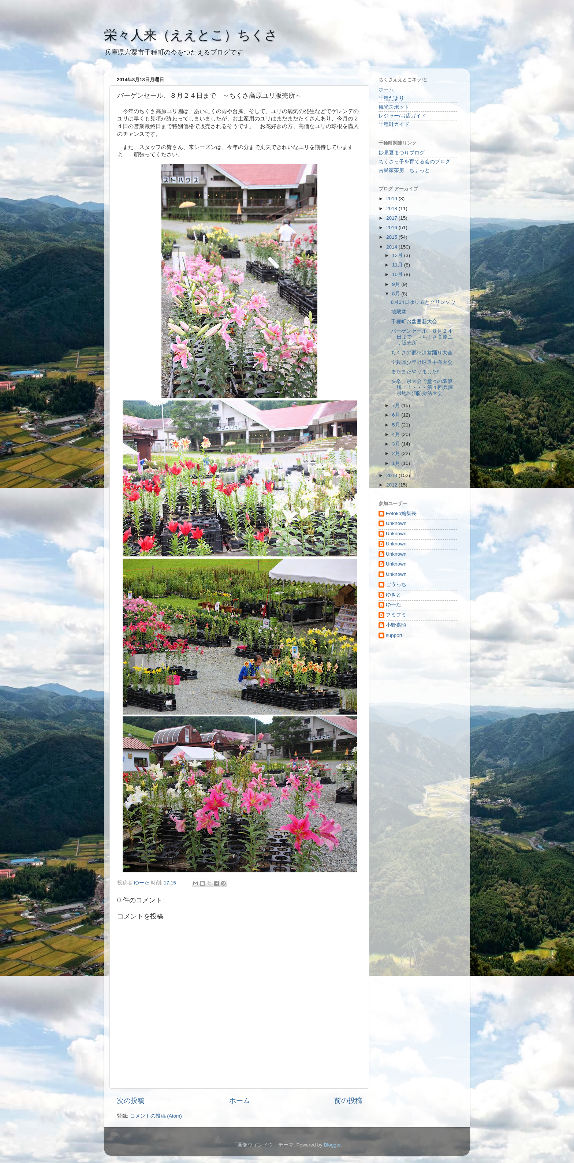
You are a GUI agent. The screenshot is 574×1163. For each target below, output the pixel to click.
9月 (396, 284)
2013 (392, 475)
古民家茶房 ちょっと (404, 170)
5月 (396, 425)
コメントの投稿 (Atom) (156, 1116)
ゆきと (393, 594)
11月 (398, 265)
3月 (396, 444)
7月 (396, 405)
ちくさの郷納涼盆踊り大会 (421, 352)
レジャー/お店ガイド (402, 116)
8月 (396, 294)
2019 (392, 198)
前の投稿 (348, 1100)
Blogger (332, 1145)
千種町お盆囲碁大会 (414, 321)
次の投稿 (131, 1100)
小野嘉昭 (396, 625)
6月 (396, 415)
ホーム (239, 1100)
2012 (392, 485)
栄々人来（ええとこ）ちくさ (191, 34)
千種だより (391, 98)
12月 (398, 255)
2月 (396, 453)
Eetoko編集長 (401, 513)
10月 (398, 274)
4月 (396, 434)
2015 (392, 237)
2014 (392, 247)
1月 (396, 463)
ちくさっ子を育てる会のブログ (414, 161)
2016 (392, 227)
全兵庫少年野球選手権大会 (421, 362)
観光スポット (394, 107)
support (394, 635)
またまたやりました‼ (415, 371)
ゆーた (393, 604)
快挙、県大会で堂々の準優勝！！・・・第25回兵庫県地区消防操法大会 (422, 387)
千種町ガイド (394, 124)
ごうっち (396, 584)
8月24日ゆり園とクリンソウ (423, 302)
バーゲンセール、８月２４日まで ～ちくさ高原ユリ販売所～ (422, 337)
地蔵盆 (398, 311)
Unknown (396, 523)
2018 (392, 208)
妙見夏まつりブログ (402, 153)
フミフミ (396, 615)
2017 (392, 218)
